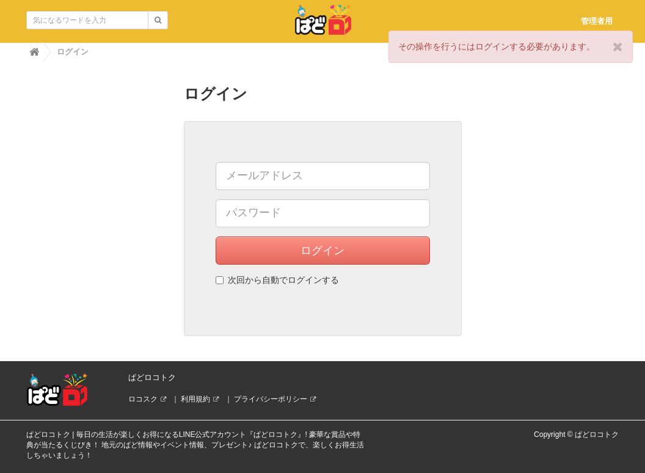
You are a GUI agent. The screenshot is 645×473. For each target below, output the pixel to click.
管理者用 (597, 21)
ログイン (322, 250)
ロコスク (143, 399)
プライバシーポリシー (270, 399)
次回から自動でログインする (277, 280)
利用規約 (195, 399)
